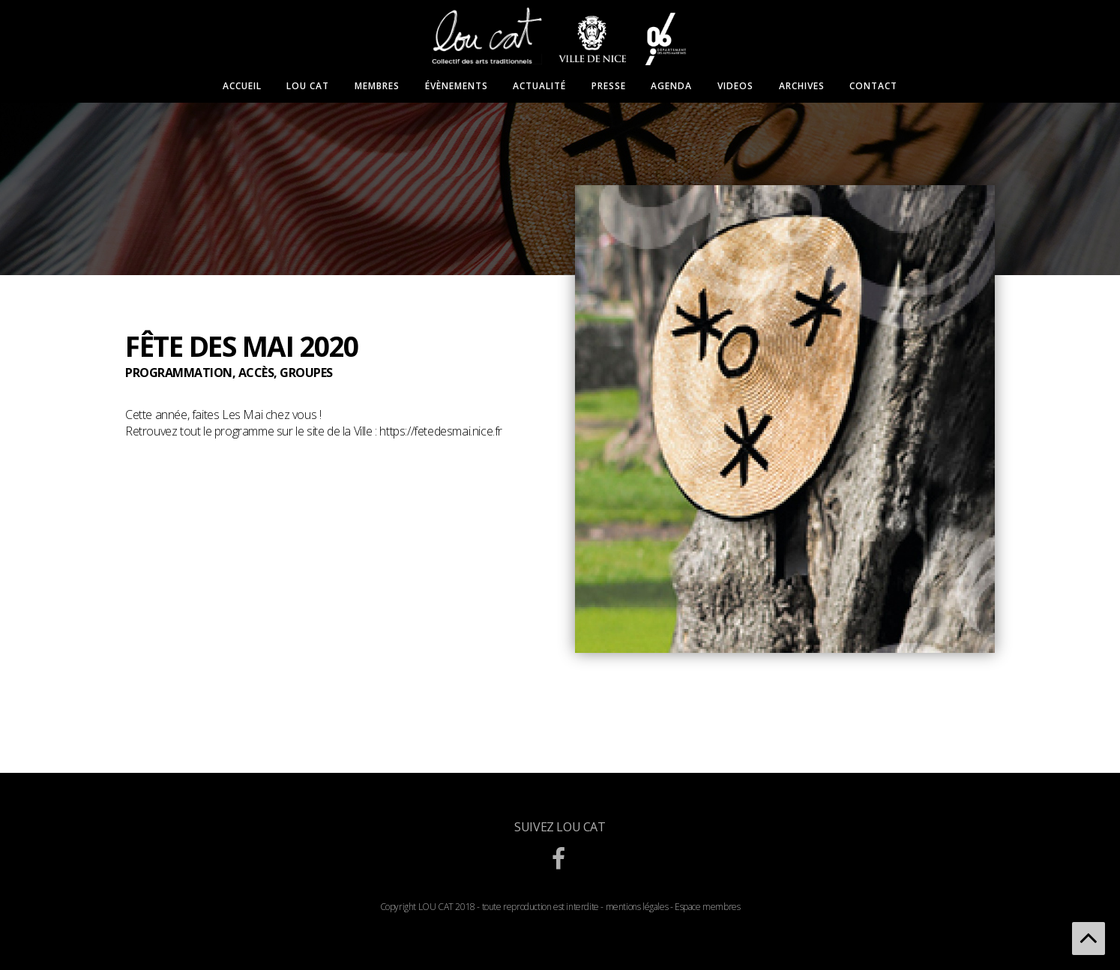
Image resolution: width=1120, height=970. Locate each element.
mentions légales (637, 906)
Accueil (242, 86)
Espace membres (707, 906)
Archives (802, 86)
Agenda (671, 86)
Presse (608, 86)
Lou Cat (307, 86)
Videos (735, 86)
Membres (377, 86)
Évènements (456, 86)
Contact (873, 86)
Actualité (539, 86)
